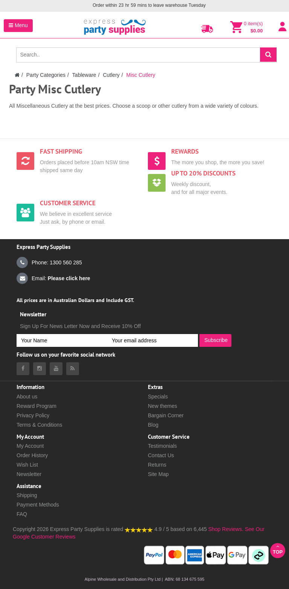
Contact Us (161, 455)
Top (277, 549)
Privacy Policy (33, 415)
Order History (32, 455)
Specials (158, 397)
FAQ (22, 514)
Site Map (158, 474)
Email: (53, 278)
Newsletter (29, 474)
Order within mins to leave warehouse (149, 5)
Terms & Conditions (39, 425)
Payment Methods (38, 505)
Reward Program (36, 406)
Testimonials (162, 446)
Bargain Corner (166, 415)
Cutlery (111, 75)
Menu (18, 25)
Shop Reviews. (225, 529)
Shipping (27, 495)
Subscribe (216, 340)
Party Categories (45, 75)
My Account (30, 446)
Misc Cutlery (140, 75)
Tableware (84, 75)
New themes (162, 406)
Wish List (27, 465)
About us (27, 397)
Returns (157, 465)
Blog (153, 425)
